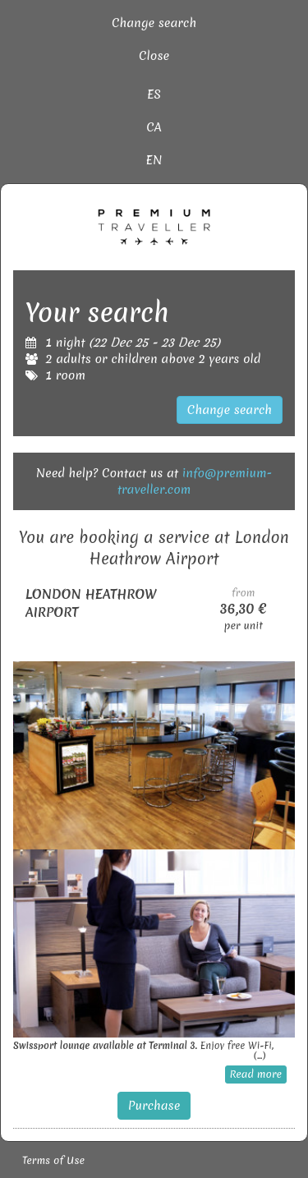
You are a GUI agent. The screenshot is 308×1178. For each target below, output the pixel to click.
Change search (154, 23)
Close (154, 56)
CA (154, 127)
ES (154, 94)
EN (154, 160)
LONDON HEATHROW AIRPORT (91, 603)
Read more (256, 1074)
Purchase (154, 1105)
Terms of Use (53, 1160)
